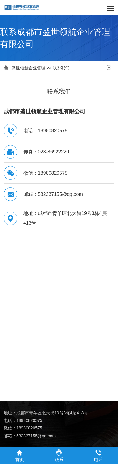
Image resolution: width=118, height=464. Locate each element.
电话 (98, 455)
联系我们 (61, 67)
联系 (59, 455)
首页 (19, 455)
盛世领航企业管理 (28, 67)
